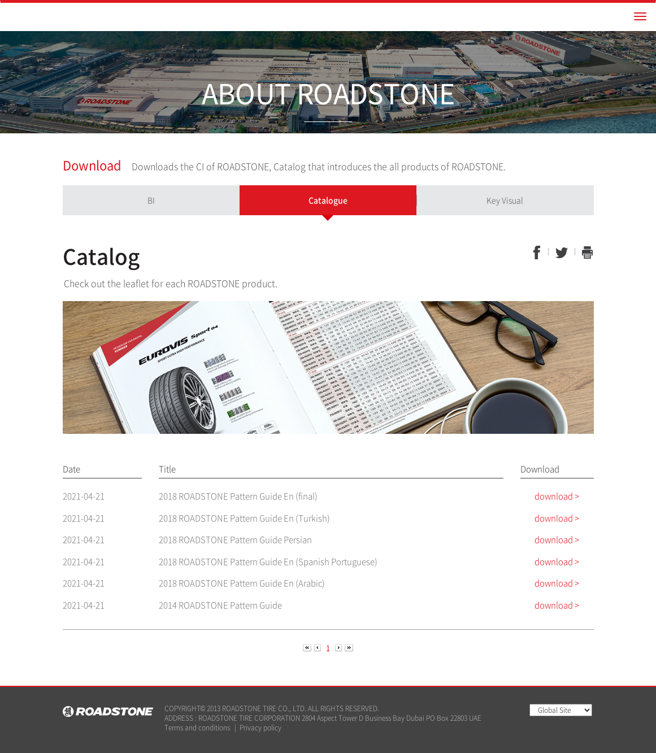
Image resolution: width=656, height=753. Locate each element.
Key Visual (504, 200)
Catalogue (328, 200)
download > (557, 496)
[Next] (339, 647)
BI (151, 200)
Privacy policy (260, 728)
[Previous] (308, 647)
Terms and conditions (197, 728)
